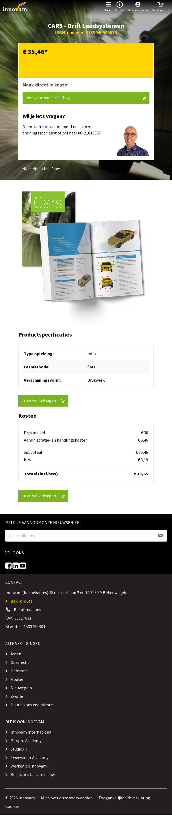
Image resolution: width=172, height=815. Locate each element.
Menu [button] (108, 6)
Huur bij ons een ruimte (32, 704)
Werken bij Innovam (29, 766)
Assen (16, 653)
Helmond (19, 670)
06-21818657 (89, 133)
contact (49, 126)
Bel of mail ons (27, 609)
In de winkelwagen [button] (44, 400)
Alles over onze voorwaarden (67, 797)
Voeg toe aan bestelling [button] (86, 98)
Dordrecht (20, 662)
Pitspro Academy (26, 740)
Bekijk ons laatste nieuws (34, 774)
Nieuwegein (21, 687)
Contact (119, 6)
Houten (17, 679)
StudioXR (19, 749)
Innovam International (32, 732)
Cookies (12, 806)
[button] (138, 6)
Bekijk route (22, 601)
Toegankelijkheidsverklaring (124, 797)
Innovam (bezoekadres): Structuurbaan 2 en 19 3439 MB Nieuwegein (66, 592)
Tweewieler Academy (29, 757)
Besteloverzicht (160, 6)
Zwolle (17, 696)
